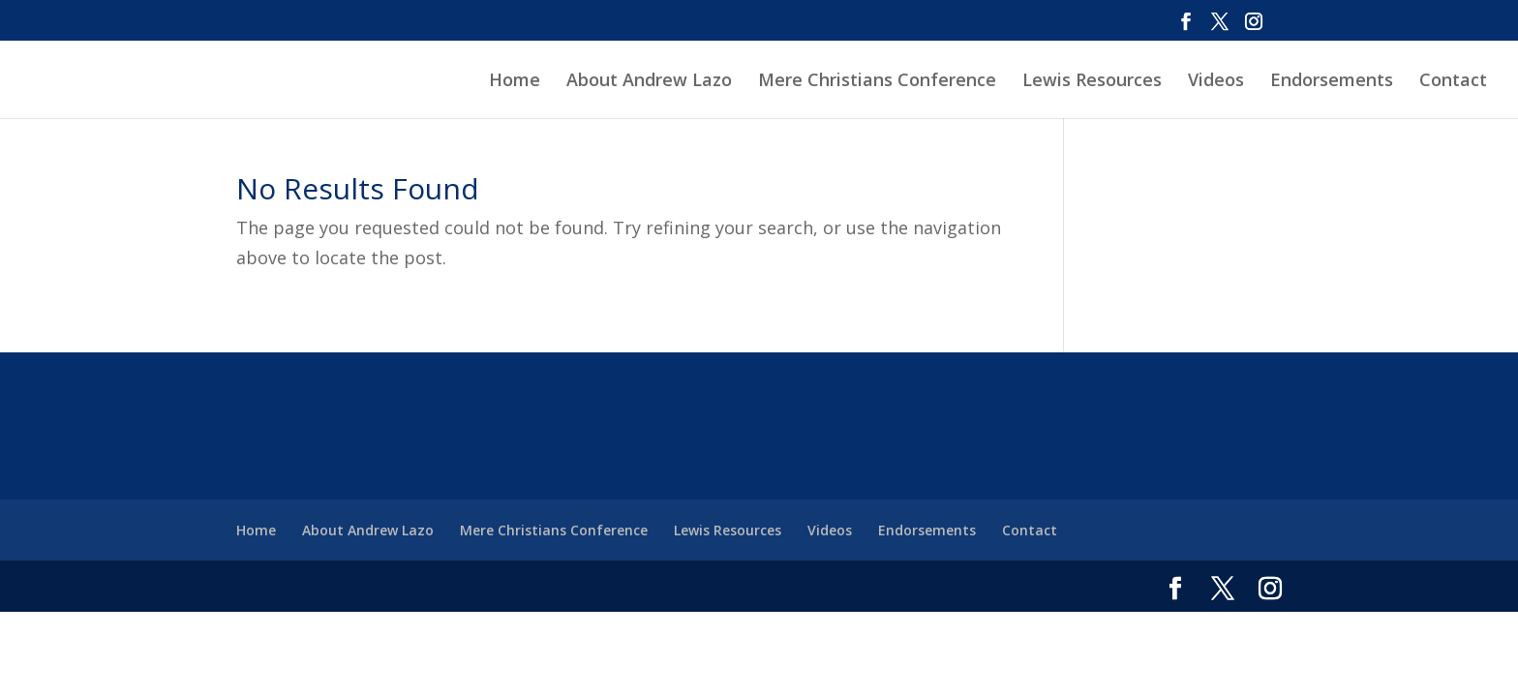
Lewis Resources (1092, 82)
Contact (1453, 82)
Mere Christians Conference (877, 82)
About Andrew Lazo (649, 82)
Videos (1216, 82)
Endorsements (1331, 82)
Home (514, 82)
